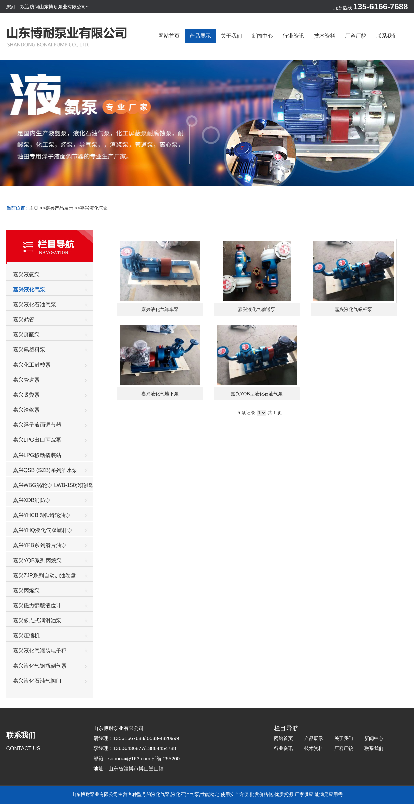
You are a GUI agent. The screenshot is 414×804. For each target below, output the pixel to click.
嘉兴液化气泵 (94, 208)
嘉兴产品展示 (59, 208)
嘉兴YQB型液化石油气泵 (257, 393)
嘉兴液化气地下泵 (160, 393)
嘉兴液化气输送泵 (256, 309)
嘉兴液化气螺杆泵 (353, 309)
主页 (33, 208)
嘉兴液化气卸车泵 (160, 309)
